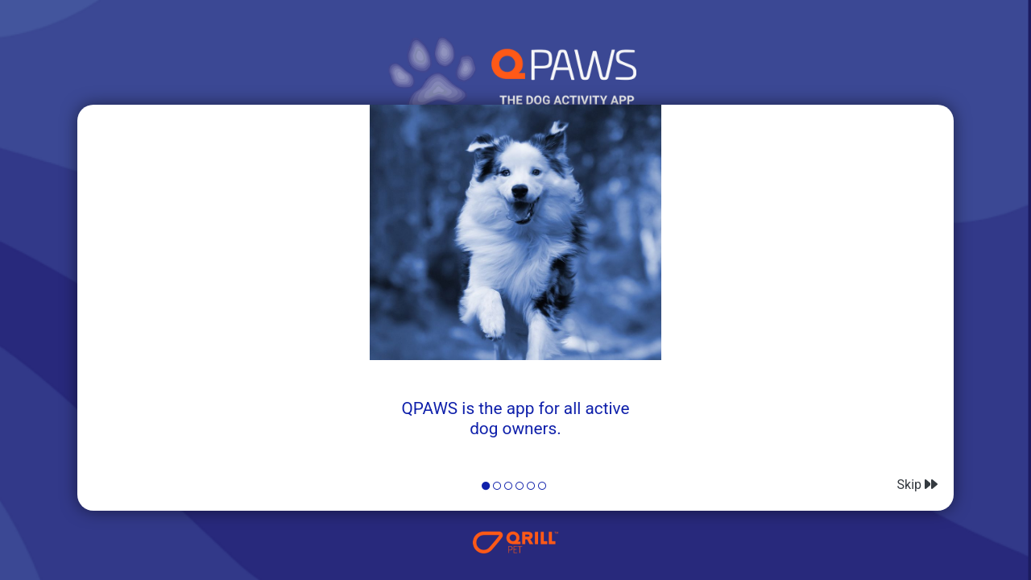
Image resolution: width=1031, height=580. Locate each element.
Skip (917, 484)
